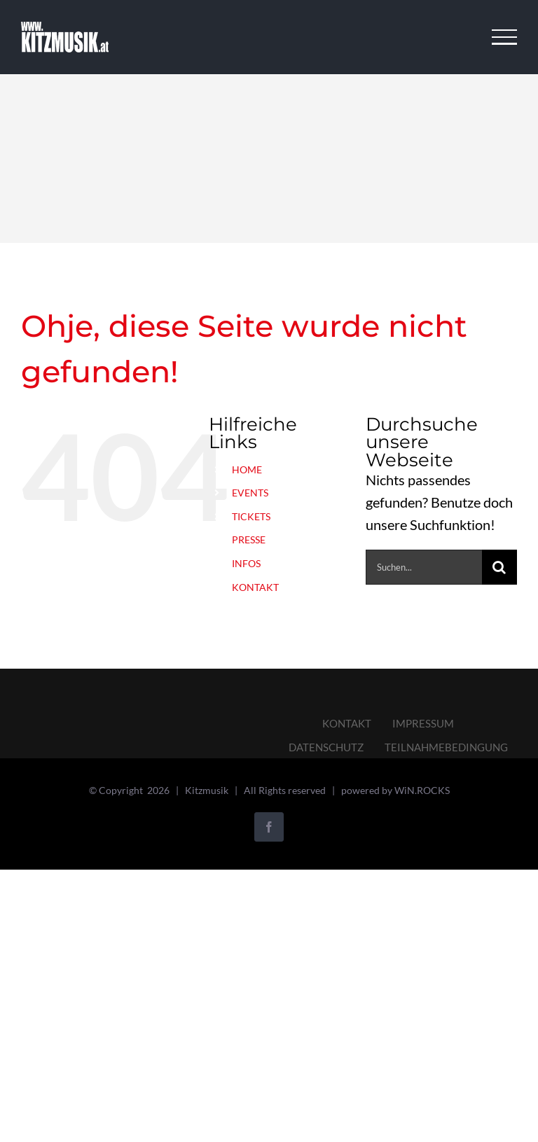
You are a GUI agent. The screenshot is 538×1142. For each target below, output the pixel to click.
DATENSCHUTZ (326, 747)
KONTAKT (255, 587)
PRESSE (248, 539)
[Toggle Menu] (505, 37)
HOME (247, 469)
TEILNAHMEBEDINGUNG (446, 747)
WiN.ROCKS (422, 790)
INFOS (246, 563)
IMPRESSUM (423, 723)
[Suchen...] (424, 567)
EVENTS (250, 493)
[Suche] (499, 567)
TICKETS (251, 516)
